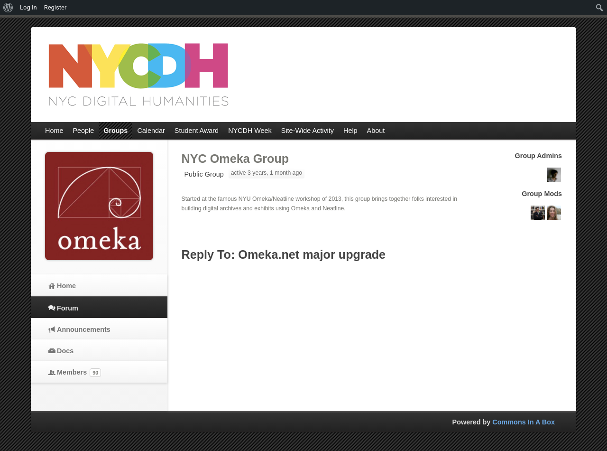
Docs (65, 351)
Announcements (83, 329)
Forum (67, 308)
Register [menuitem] (55, 7)
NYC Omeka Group (235, 158)
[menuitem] (8, 7)
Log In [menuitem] (28, 7)
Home (66, 286)
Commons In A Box (523, 422)
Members (79, 372)
